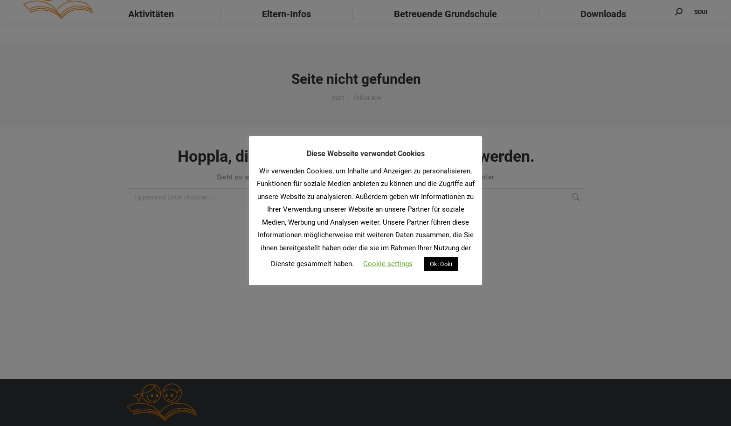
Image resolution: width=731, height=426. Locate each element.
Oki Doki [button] (441, 264)
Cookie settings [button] (388, 264)
